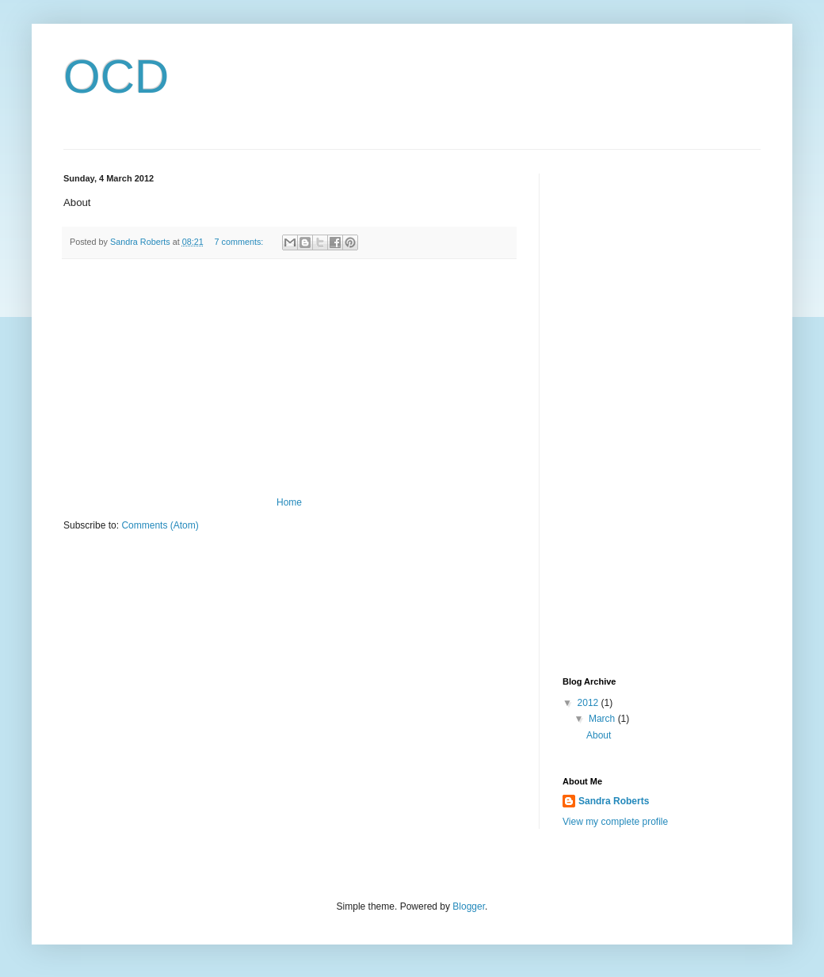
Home (289, 502)
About (598, 735)
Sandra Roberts (613, 801)
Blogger (468, 906)
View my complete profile (615, 821)
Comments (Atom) (159, 525)
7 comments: (240, 241)
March (603, 718)
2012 (589, 702)
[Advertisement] (289, 378)
